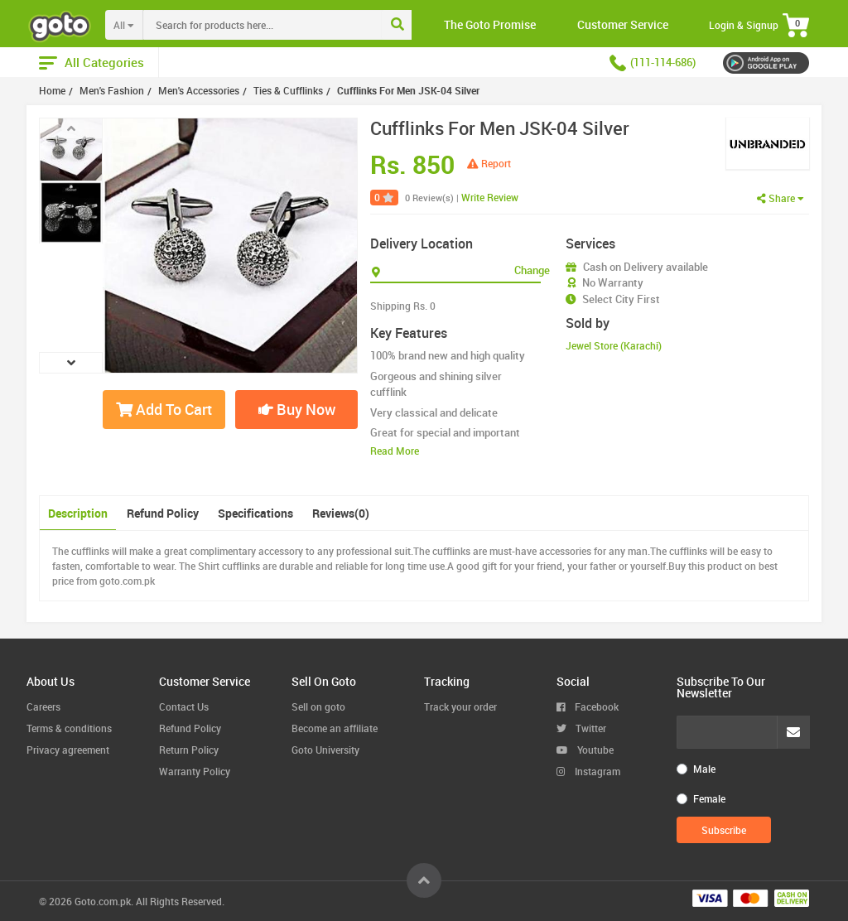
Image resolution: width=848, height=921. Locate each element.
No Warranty (612, 282)
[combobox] (296, 25)
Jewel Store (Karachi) (614, 345)
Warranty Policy (194, 771)
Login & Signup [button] (743, 24)
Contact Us (184, 706)
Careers (43, 706)
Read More (394, 450)
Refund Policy (163, 513)
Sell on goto (318, 706)
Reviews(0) (340, 513)
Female (709, 798)
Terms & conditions (69, 728)
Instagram (588, 771)
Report (489, 163)
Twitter (581, 728)
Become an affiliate (335, 728)
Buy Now (296, 409)
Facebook (587, 706)
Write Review (489, 197)
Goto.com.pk (103, 901)
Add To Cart (164, 409)
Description (78, 513)
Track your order (460, 706)
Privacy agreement (67, 749)
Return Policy (189, 749)
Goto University (325, 749)
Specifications (255, 513)
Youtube (585, 749)
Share (780, 198)
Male (704, 768)
